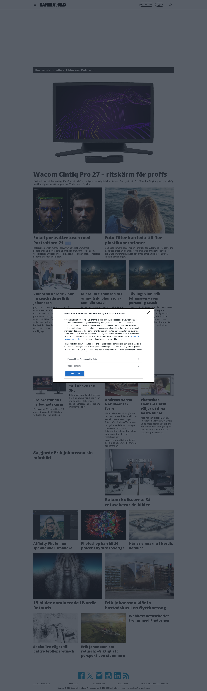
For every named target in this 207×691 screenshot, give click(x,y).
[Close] (149, 313)
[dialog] (103, 346)
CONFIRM (78, 374)
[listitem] (103, 359)
